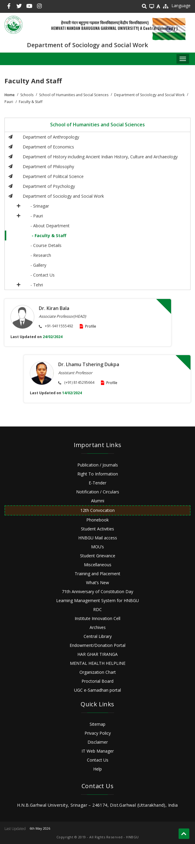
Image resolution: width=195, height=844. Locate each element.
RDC (97, 609)
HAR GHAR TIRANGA (97, 654)
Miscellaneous (97, 564)
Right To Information (97, 474)
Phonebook (97, 520)
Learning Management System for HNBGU (97, 600)
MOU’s (97, 547)
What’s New (97, 582)
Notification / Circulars (97, 492)
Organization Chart (97, 672)
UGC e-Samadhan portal (97, 690)
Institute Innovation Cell (97, 618)
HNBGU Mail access (97, 538)
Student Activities (97, 529)
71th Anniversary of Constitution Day (97, 591)
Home (9, 94)
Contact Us (97, 760)
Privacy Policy (98, 733)
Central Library (98, 636)
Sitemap (97, 724)
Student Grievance (97, 555)
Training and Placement (97, 573)
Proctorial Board (97, 681)
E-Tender (97, 483)
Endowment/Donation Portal (97, 645)
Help (97, 769)
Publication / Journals (97, 465)
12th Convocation (97, 510)
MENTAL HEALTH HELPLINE (97, 663)
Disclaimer (97, 742)
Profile (90, 326)
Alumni (97, 501)
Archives (98, 627)
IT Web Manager (98, 751)
